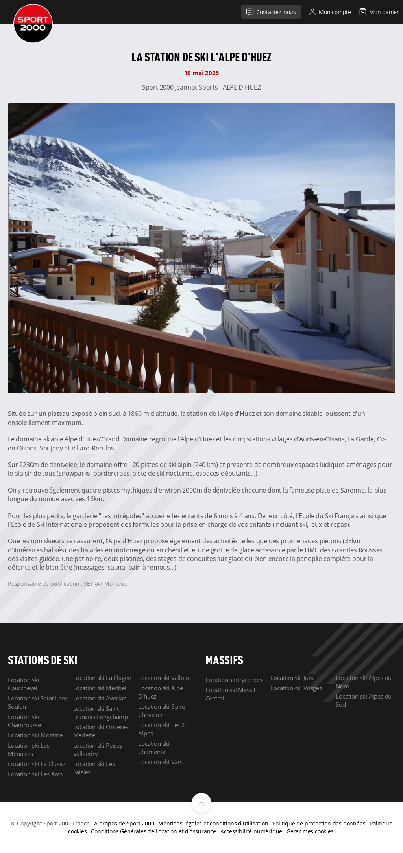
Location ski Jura (292, 678)
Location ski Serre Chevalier (161, 710)
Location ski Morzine (35, 735)
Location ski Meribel (99, 688)
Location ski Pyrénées (234, 680)
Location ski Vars (160, 762)
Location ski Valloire (164, 678)
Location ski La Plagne (102, 678)
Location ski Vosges (296, 688)
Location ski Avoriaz (99, 698)
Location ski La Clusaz (36, 764)
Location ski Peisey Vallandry (98, 749)
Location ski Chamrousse (24, 721)
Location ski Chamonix (154, 747)
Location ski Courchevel (23, 684)
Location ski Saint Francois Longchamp (100, 712)
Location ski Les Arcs (35, 774)
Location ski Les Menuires (29, 749)
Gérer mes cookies (310, 831)
